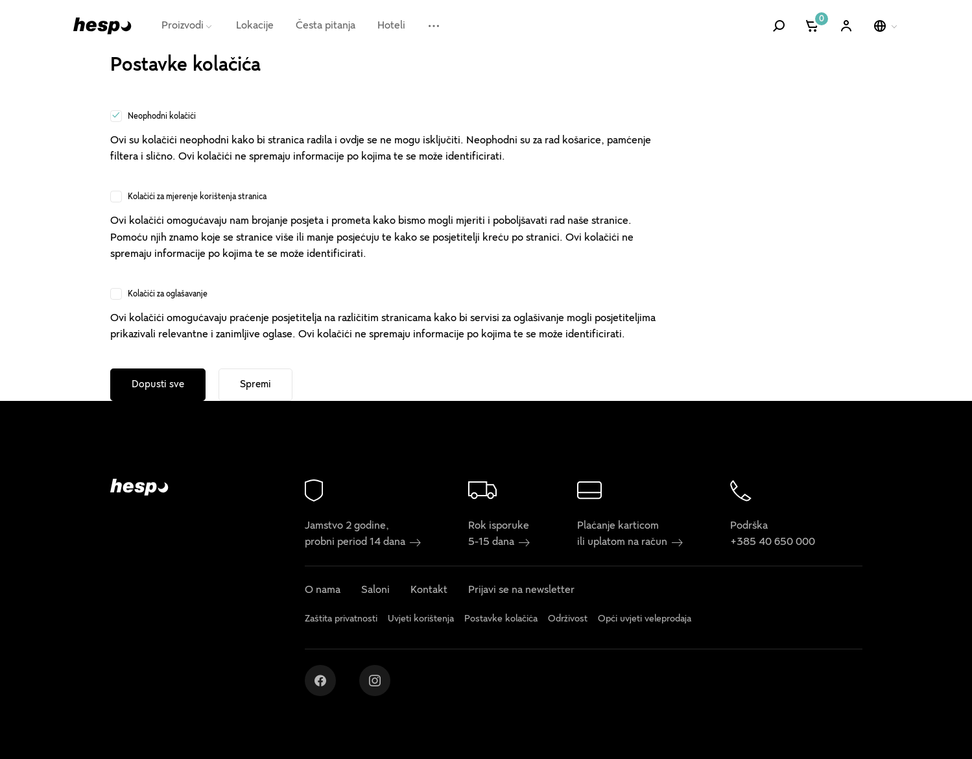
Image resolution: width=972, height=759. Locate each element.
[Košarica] (813, 26)
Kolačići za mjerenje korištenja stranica (197, 196)
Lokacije (255, 25)
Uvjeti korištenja (421, 618)
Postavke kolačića (501, 618)
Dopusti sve (158, 384)
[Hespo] (102, 25)
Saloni (375, 590)
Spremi (255, 384)
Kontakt (428, 590)
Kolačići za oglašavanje (167, 293)
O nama (322, 590)
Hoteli (391, 25)
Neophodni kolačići (162, 116)
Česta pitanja (325, 25)
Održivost (567, 618)
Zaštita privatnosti (341, 618)
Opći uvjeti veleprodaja (644, 618)
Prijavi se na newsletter (521, 590)
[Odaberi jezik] (886, 25)
